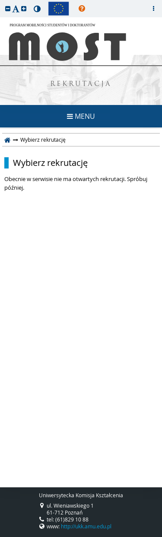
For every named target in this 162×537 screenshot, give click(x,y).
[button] (7, 8)
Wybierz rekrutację (50, 162)
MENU (81, 116)
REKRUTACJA (81, 84)
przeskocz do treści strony (2, 2)
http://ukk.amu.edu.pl (86, 526)
